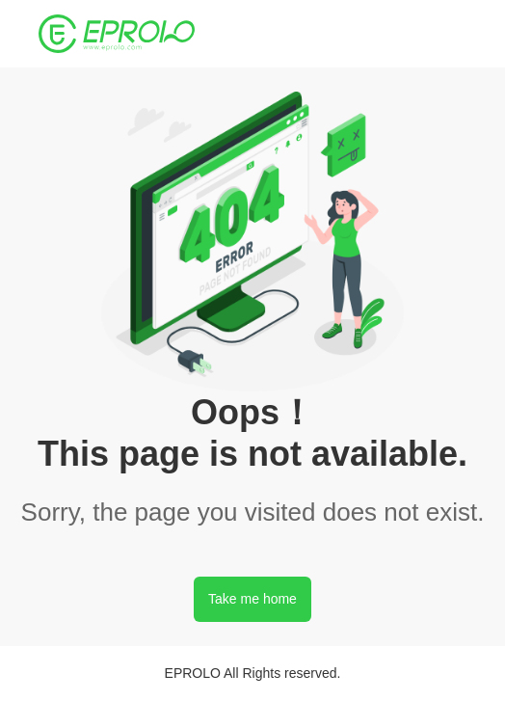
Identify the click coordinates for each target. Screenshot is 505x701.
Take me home (252, 599)
